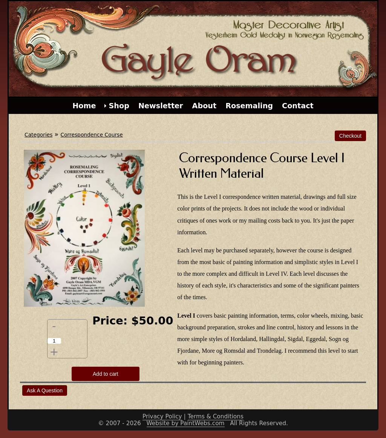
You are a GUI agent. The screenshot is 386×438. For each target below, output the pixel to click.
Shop (119, 105)
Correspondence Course (92, 135)
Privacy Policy (162, 416)
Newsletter (160, 105)
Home (84, 105)
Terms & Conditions (216, 416)
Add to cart (105, 374)
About (204, 105)
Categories (38, 135)
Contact (298, 105)
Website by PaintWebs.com (186, 423)
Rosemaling (249, 105)
